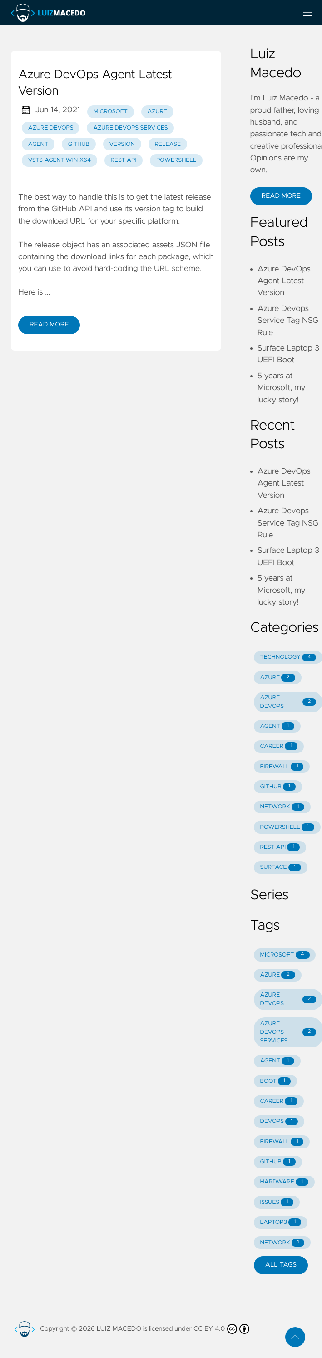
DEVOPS (279, 1122)
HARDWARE (284, 1182)
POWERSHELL (287, 827)
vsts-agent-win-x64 (59, 160)
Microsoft (111, 112)
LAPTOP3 (280, 1222)
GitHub (78, 144)
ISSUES (276, 1202)
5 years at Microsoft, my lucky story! (282, 388)
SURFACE (280, 868)
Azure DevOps (51, 128)
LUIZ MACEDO (119, 1329)
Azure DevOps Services (130, 128)
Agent (38, 144)
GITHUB (277, 787)
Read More (49, 324)
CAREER (278, 746)
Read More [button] (281, 196)
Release (168, 144)
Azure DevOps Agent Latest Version (284, 281)
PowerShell (176, 160)
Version (122, 144)
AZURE (277, 678)
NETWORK (282, 807)
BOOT (275, 1081)
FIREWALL (281, 767)
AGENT (277, 726)
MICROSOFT (284, 955)
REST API (124, 160)
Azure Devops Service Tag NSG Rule (288, 321)
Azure (157, 112)
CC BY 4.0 (221, 1329)
